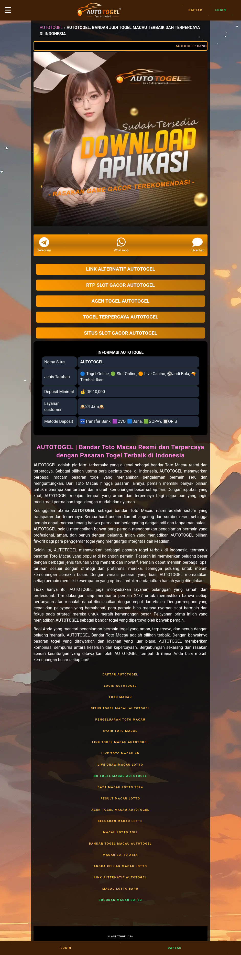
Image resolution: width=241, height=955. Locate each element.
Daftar (195, 10)
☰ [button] (8, 10)
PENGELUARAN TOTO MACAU (120, 719)
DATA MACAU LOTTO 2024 (120, 787)
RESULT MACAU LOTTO (120, 798)
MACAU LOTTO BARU (120, 889)
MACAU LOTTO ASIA (120, 855)
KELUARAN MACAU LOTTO (120, 821)
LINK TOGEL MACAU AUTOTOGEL (120, 742)
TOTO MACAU (120, 697)
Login (221, 10)
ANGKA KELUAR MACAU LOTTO (120, 866)
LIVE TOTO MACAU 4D (120, 753)
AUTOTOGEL (51, 27)
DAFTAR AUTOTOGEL (120, 674)
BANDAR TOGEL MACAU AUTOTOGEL (120, 843)
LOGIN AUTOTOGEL (120, 686)
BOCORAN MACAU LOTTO (120, 900)
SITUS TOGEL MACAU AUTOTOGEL (120, 708)
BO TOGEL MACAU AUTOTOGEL (120, 776)
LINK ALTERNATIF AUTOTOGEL (120, 877)
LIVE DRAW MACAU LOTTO (120, 765)
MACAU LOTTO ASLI (120, 832)
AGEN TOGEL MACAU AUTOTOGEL (120, 810)
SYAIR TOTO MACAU (120, 731)
